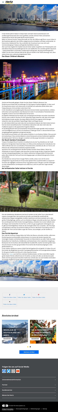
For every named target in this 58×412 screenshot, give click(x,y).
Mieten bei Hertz (29, 395)
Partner (29, 385)
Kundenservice (29, 390)
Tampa (11, 254)
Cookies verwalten (7, 410)
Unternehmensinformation (29, 380)
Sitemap (45, 409)
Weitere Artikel (29, 352)
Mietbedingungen (37, 409)
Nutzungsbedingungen (23, 409)
